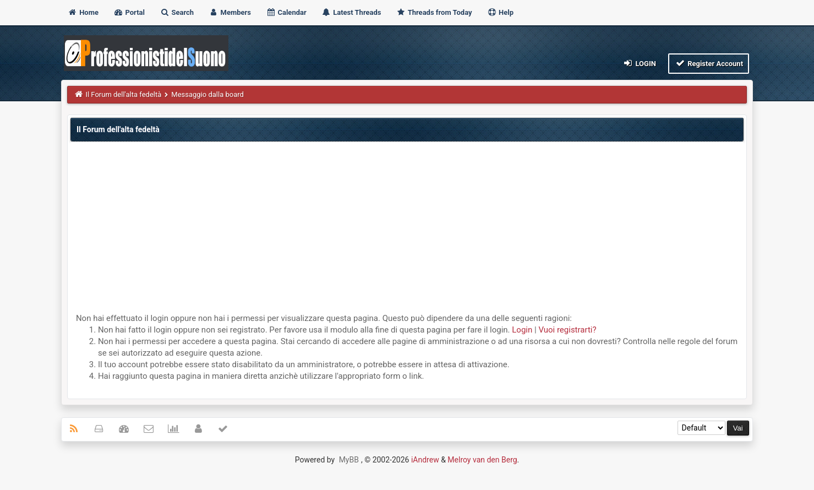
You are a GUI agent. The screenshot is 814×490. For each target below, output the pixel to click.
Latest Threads (351, 12)
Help (500, 12)
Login (639, 63)
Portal (129, 12)
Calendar (286, 12)
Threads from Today (434, 12)
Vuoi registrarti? (567, 330)
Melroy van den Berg (482, 459)
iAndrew (425, 459)
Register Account (708, 63)
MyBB (349, 459)
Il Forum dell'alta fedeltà (123, 94)
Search (177, 12)
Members (230, 12)
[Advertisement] (407, 230)
